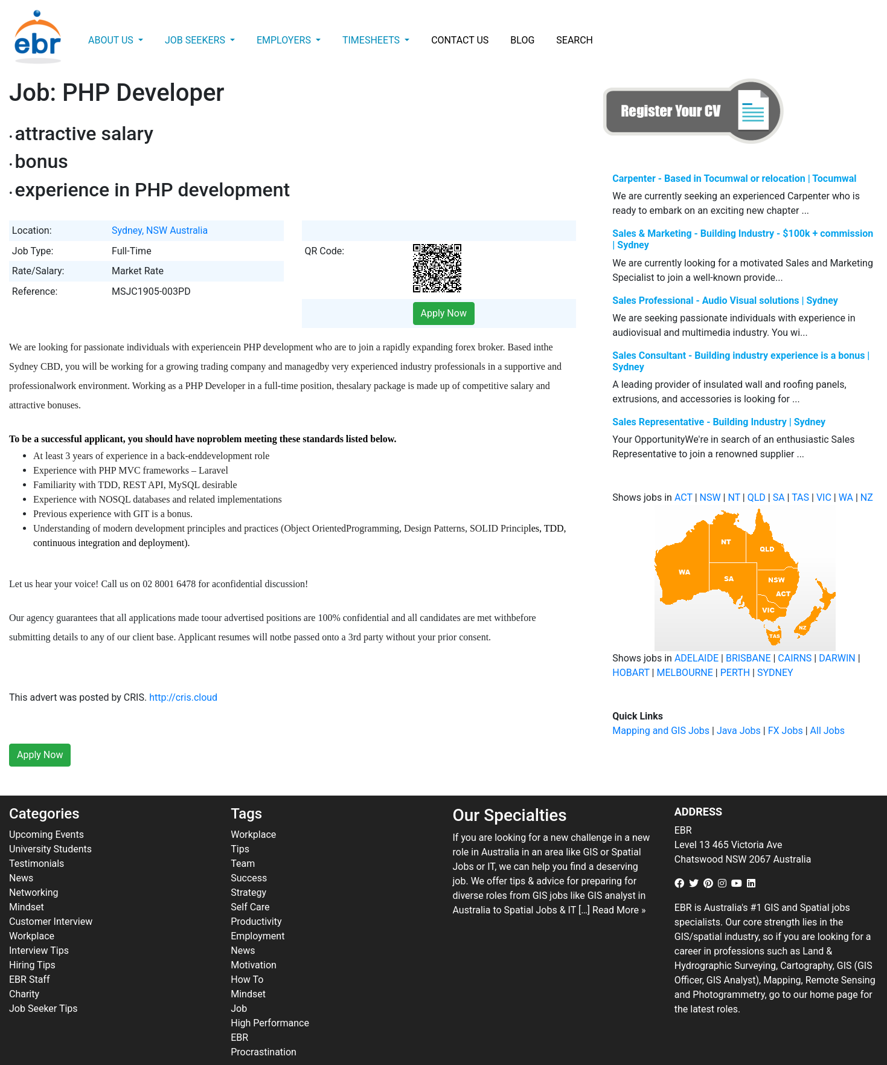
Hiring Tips (32, 938)
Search (574, 40)
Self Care (250, 880)
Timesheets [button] (372, 40)
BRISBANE (748, 658)
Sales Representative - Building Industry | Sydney (718, 422)
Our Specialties (510, 789)
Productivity (256, 895)
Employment (257, 909)
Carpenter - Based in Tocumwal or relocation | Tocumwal (734, 178)
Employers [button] (285, 40)
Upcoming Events (46, 808)
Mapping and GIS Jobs (660, 730)
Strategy (248, 866)
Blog (522, 40)
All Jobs (827, 730)
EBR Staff (29, 953)
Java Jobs (739, 730)
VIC (823, 497)
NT (734, 497)
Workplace (31, 909)
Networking (34, 866)
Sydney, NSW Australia (160, 230)
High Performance (270, 996)
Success (249, 851)
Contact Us (459, 40)
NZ (866, 497)
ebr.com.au (288, 1053)
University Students (50, 822)
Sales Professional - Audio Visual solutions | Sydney (725, 300)
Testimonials (36, 837)
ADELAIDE (696, 658)
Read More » (618, 883)
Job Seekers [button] (196, 40)
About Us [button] (112, 40)
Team (243, 837)
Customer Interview (50, 895)
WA (846, 497)
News (21, 851)
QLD (757, 497)
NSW (710, 497)
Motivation (254, 938)
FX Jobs (785, 730)
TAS (800, 497)
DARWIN (837, 658)
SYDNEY (775, 672)
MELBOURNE (684, 672)
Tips (240, 822)
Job (239, 982)
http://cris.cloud (183, 671)
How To (247, 953)
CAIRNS (795, 658)
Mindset (26, 880)
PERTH (735, 672)
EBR (239, 1011)
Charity (24, 967)
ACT (683, 497)
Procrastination (263, 1025)
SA (779, 497)
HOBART (630, 672)
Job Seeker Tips (43, 982)
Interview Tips (39, 924)
